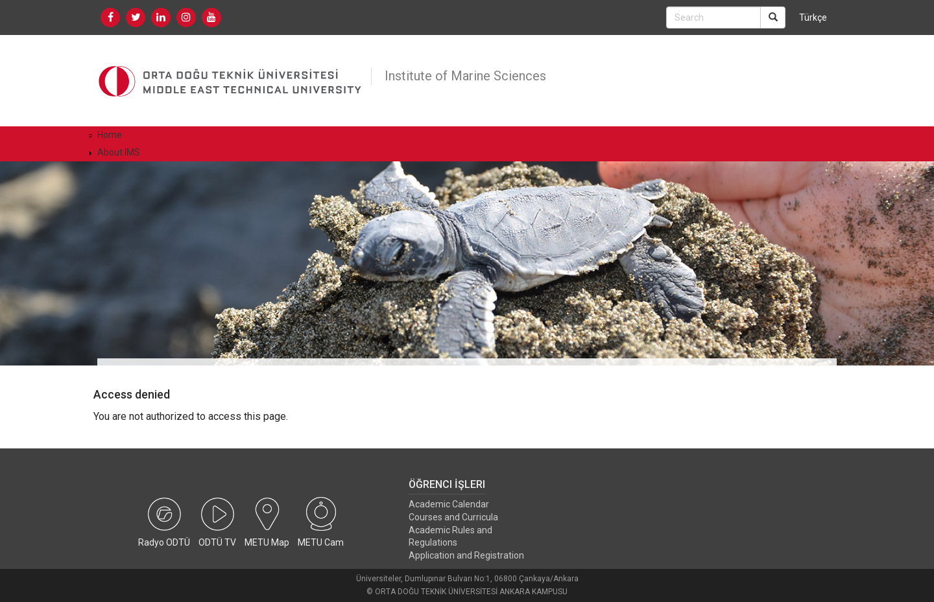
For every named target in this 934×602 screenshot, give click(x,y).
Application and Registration (466, 555)
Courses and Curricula (453, 517)
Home (109, 135)
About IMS (118, 152)
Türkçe (813, 17)
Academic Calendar (449, 504)
